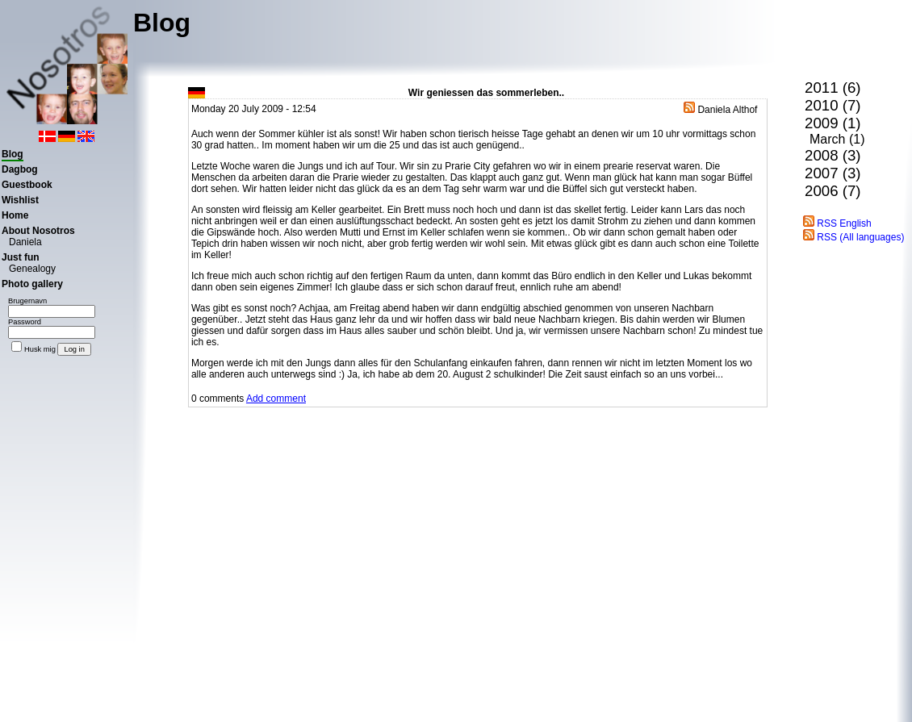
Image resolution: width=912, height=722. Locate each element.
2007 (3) (833, 173)
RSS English (837, 223)
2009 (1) (833, 123)
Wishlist (20, 200)
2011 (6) (833, 87)
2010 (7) (833, 105)
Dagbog (20, 169)
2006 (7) (833, 190)
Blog (12, 154)
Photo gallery (32, 284)
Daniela (25, 242)
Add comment (276, 398)
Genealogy (32, 268)
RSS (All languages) (853, 237)
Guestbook (27, 184)
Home (15, 215)
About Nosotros (38, 230)
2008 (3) (833, 155)
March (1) (837, 139)
